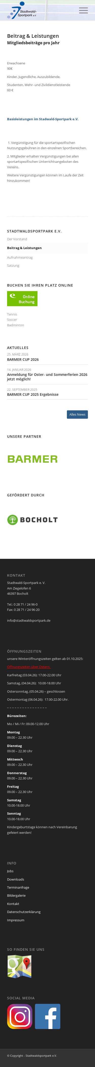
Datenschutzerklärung (24, 912)
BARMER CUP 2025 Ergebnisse (33, 394)
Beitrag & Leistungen (24, 248)
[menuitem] (81, 10)
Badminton (15, 325)
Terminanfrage (18, 887)
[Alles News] (77, 414)
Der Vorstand (17, 239)
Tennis (12, 314)
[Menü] (81, 10)
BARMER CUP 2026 (23, 359)
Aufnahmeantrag (20, 257)
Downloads (15, 879)
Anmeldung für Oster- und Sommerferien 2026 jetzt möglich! (47, 376)
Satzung (13, 265)
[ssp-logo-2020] (39, 10)
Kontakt (13, 903)
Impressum (15, 920)
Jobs (10, 871)
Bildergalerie (16, 895)
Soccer (12, 319)
